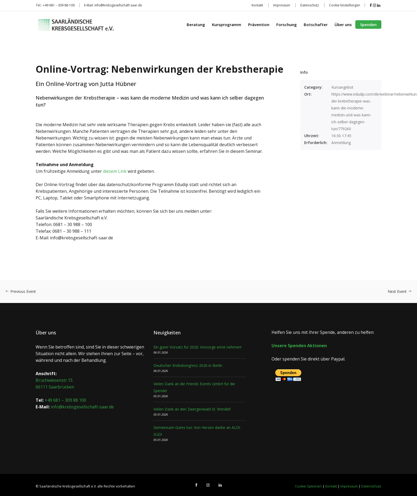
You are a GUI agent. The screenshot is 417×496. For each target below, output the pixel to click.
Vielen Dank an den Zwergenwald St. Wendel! (192, 409)
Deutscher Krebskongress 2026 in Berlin (187, 365)
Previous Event (20, 291)
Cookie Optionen (308, 486)
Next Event (400, 291)
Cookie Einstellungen (344, 5)
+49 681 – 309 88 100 (65, 400)
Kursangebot (342, 87)
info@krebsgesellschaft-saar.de (118, 5)
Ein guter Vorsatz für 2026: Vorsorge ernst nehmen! (197, 347)
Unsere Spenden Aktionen (299, 346)
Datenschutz (309, 5)
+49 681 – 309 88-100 (59, 5)
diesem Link (115, 171)
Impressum (281, 5)
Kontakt (257, 5)
